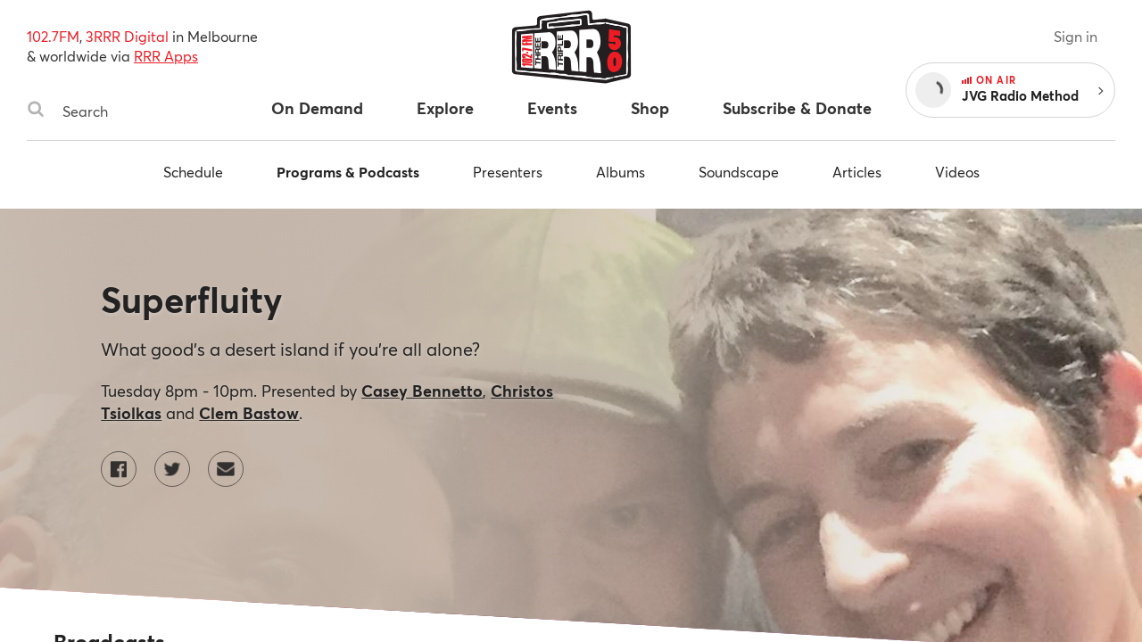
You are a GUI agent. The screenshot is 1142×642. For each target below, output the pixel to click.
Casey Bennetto (422, 390)
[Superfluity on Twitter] (172, 469)
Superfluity (191, 299)
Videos (957, 171)
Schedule (193, 171)
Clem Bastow (249, 413)
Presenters (507, 171)
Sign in (1075, 36)
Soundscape (739, 171)
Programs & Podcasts (348, 171)
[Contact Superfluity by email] (226, 469)
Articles (856, 171)
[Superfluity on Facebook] (119, 469)
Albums (620, 171)
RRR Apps (166, 55)
